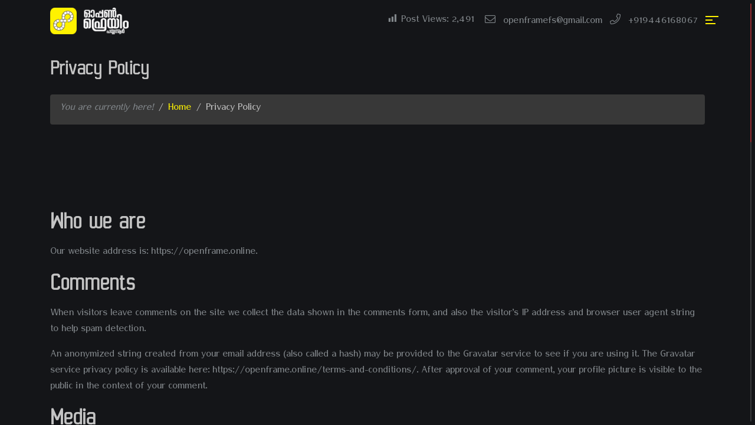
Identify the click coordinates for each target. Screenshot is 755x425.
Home (179, 109)
